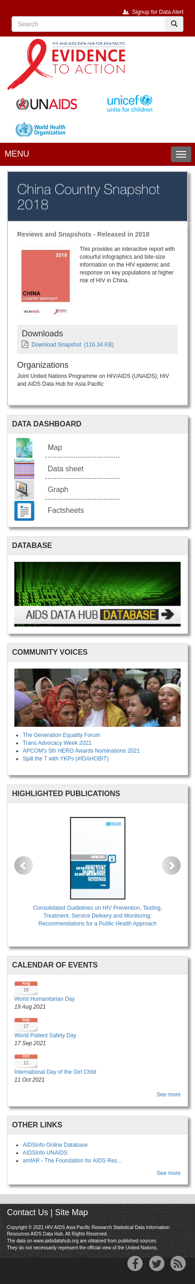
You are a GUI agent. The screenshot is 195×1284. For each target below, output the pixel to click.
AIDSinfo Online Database (55, 1145)
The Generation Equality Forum (61, 735)
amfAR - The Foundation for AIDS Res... (72, 1160)
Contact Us (27, 1212)
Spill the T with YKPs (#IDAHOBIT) (65, 758)
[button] (23, 865)
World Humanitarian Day (44, 999)
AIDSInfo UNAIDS (45, 1153)
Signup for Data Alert (157, 12)
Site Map (71, 1212)
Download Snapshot (56, 344)
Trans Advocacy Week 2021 (57, 743)
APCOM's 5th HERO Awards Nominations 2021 (81, 751)
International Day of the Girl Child (55, 1072)
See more (169, 1094)
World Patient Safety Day (45, 1035)
